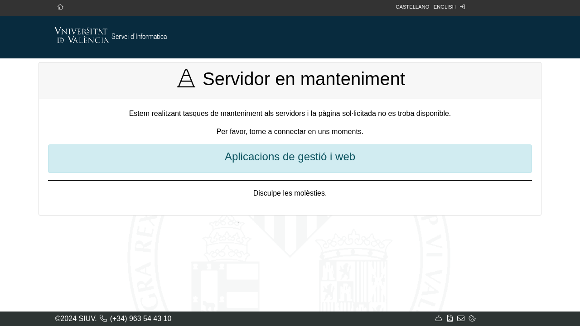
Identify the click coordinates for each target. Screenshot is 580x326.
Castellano (412, 7)
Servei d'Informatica (139, 37)
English (445, 7)
